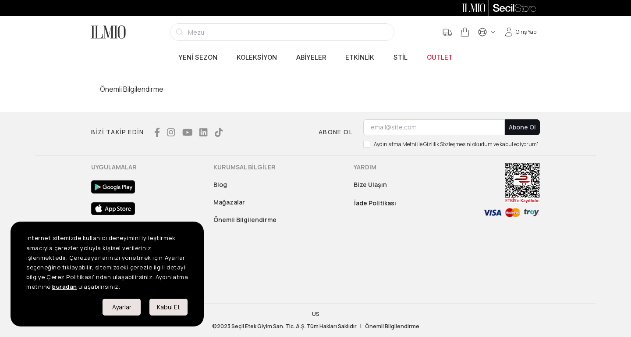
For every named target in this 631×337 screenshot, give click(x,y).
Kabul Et (168, 307)
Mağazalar (229, 202)
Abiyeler (311, 57)
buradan (64, 286)
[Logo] (108, 32)
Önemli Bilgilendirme (245, 219)
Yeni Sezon (197, 57)
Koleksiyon (257, 57)
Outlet (440, 57)
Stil (400, 57)
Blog (220, 184)
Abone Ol (522, 127)
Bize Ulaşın (370, 184)
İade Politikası (375, 203)
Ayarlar (121, 307)
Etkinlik (359, 57)
